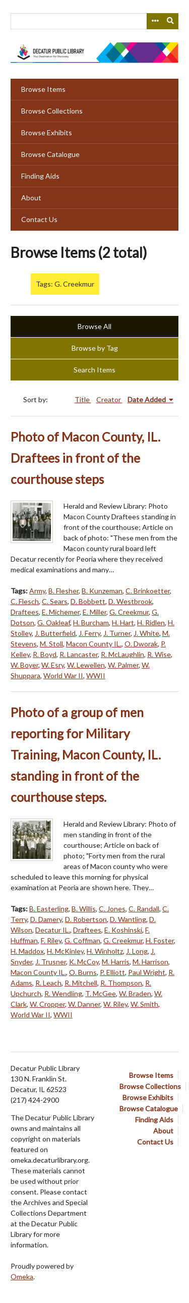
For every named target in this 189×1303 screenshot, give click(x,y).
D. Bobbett (88, 601)
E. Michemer (61, 612)
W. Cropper (47, 1004)
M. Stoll (51, 643)
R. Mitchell (81, 983)
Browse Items (43, 89)
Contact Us (39, 219)
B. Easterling (49, 908)
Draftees (25, 612)
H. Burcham (91, 622)
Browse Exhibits (46, 132)
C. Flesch (25, 601)
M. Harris (116, 961)
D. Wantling (128, 919)
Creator (109, 399)
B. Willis (84, 908)
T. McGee (100, 993)
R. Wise (159, 654)
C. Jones (112, 908)
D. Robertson (86, 919)
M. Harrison (150, 961)
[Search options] (155, 21)
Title (83, 399)
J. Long (137, 951)
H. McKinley (65, 951)
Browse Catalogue (50, 154)
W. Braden (135, 993)
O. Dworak (141, 643)
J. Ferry (89, 633)
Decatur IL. (52, 930)
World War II (63, 675)
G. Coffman (82, 940)
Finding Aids (40, 176)
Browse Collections (52, 110)
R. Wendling (63, 993)
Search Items (94, 369)
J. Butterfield (55, 633)
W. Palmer (123, 665)
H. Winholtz (105, 951)
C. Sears (55, 601)
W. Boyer (24, 665)
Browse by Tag (95, 348)
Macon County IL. (93, 643)
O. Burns (83, 972)
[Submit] (171, 21)
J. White (146, 633)
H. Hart (123, 622)
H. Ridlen (151, 622)
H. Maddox (27, 951)
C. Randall (144, 908)
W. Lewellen (86, 665)
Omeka (22, 1276)
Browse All (94, 326)
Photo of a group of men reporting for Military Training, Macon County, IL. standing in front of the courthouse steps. (86, 754)
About (31, 197)
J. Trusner (50, 961)
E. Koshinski (123, 930)
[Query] (94, 21)
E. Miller (94, 612)
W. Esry (52, 665)
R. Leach (48, 983)
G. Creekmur (129, 612)
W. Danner (84, 1004)
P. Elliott (112, 972)
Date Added (147, 399)
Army (37, 590)
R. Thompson (121, 983)
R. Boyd (44, 654)
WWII (95, 675)
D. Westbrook (130, 601)
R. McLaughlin (122, 654)
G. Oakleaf (53, 622)
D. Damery (46, 919)
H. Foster (160, 940)
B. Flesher (63, 590)
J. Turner (117, 633)
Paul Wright (146, 972)
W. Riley (115, 1004)
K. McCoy (84, 961)
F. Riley (51, 940)
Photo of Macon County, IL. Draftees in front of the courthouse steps (85, 457)
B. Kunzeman (102, 590)
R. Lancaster (78, 654)
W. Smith (144, 1004)
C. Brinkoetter (147, 590)
